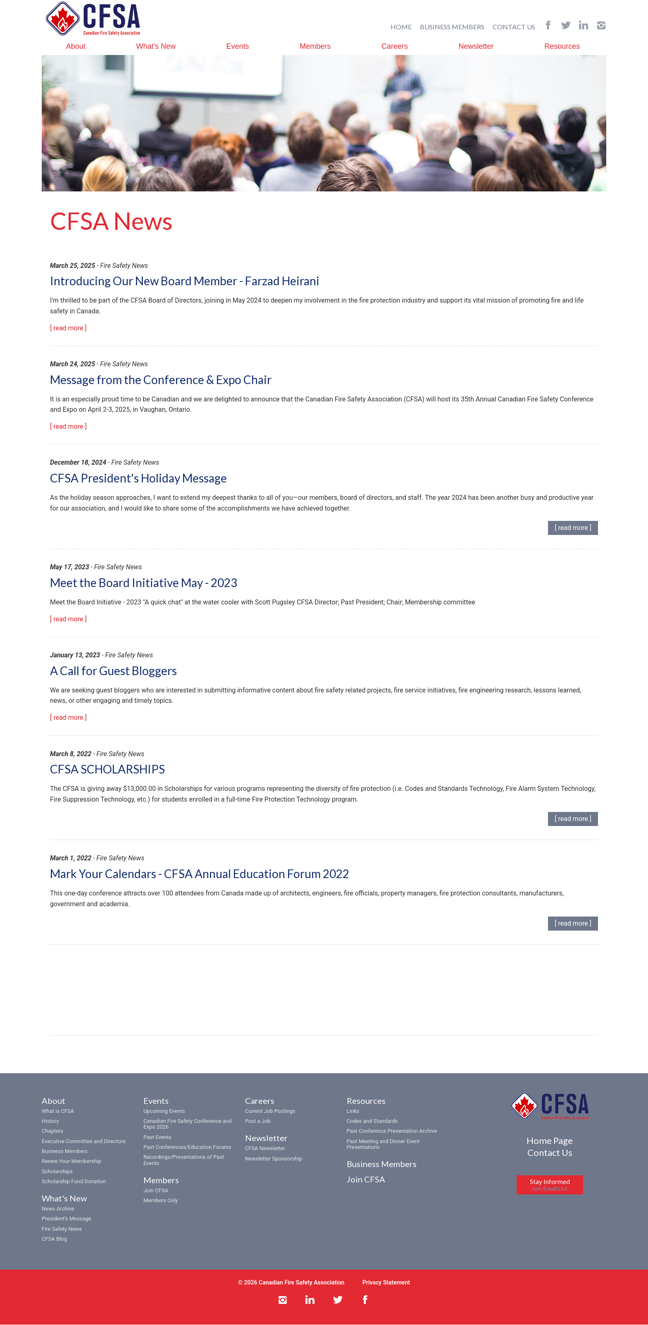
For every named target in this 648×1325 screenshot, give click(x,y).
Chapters (52, 1132)
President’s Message (66, 1219)
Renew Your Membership (71, 1162)
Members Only (160, 1201)
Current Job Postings (270, 1111)
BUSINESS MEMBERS (452, 26)
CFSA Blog (54, 1239)
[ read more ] (68, 328)
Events (237, 46)
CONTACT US (514, 26)
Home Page (549, 1140)
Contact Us (549, 1153)
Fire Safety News (62, 1229)
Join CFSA (155, 1191)
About (76, 46)
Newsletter (476, 46)
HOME (401, 26)
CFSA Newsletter (265, 1149)
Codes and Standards (372, 1121)
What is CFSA (58, 1111)
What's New (155, 46)
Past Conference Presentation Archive (392, 1132)
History (50, 1121)
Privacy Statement (386, 1283)
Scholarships (57, 1172)
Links (353, 1111)
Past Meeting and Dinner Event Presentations (383, 1145)
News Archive (58, 1209)
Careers (394, 46)
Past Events (157, 1137)
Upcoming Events (164, 1111)
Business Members (65, 1151)
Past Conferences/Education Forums (187, 1147)
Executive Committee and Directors (84, 1142)
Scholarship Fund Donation (74, 1182)
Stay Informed (550, 1185)
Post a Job (258, 1121)
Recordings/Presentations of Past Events (183, 1161)
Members (315, 46)
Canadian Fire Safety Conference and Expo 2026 (187, 1124)
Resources (562, 46)
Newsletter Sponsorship (273, 1159)
